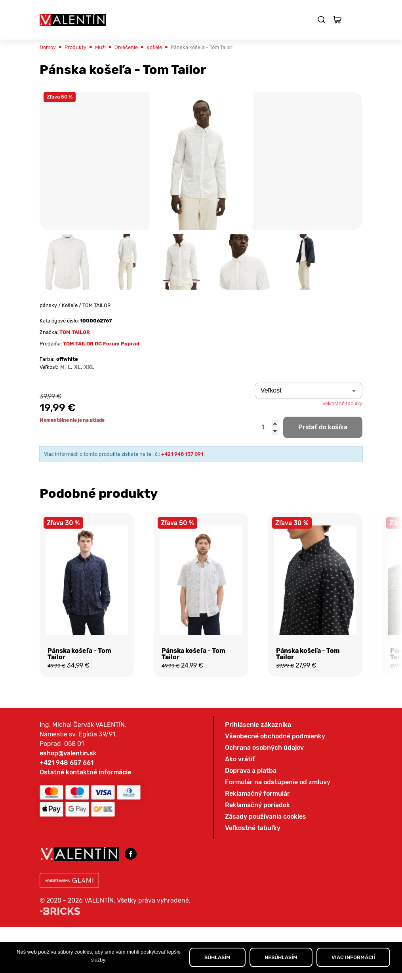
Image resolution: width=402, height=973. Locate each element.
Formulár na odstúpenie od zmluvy (277, 867)
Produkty (82, 68)
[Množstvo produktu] (266, 466)
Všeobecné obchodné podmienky (275, 821)
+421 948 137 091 (219, 493)
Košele (175, 68)
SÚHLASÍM (217, 957)
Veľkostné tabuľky (336, 440)
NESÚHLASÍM (281, 957)
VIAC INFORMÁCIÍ (353, 957)
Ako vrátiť (240, 844)
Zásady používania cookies (265, 902)
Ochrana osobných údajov (264, 833)
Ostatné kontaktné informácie (85, 857)
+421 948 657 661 (66, 848)
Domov (50, 68)
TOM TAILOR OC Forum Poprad (115, 375)
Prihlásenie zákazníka (258, 810)
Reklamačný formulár (257, 879)
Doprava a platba (250, 856)
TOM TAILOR (83, 361)
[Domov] (73, 20)
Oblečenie (142, 68)
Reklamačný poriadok (257, 890)
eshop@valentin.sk (68, 838)
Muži (111, 68)
